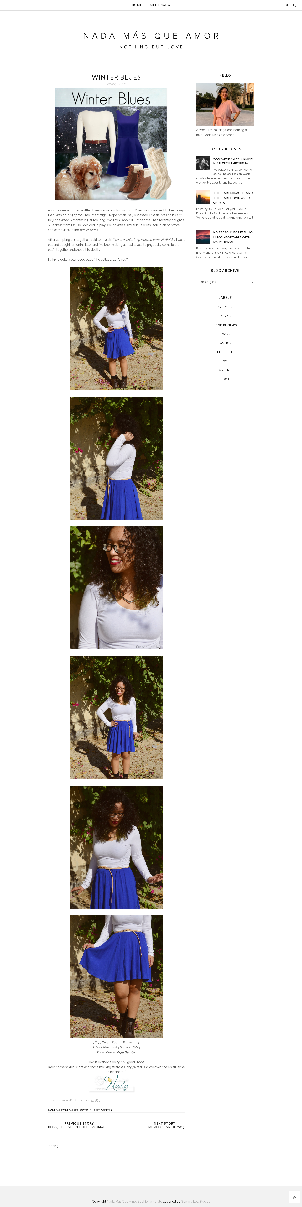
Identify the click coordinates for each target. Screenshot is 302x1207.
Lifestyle (225, 352)
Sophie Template (150, 1201)
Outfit (94, 1110)
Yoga (225, 379)
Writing (225, 370)
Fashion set (70, 1110)
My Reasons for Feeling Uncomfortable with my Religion (233, 237)
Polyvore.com (122, 210)
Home (137, 5)
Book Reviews (225, 325)
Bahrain (225, 316)
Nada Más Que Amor (121, 1201)
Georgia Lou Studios (195, 1201)
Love (225, 361)
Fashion (54, 1110)
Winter (106, 1110)
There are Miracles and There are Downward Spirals (233, 197)
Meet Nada (160, 5)
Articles (225, 307)
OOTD (84, 1110)
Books (225, 334)
